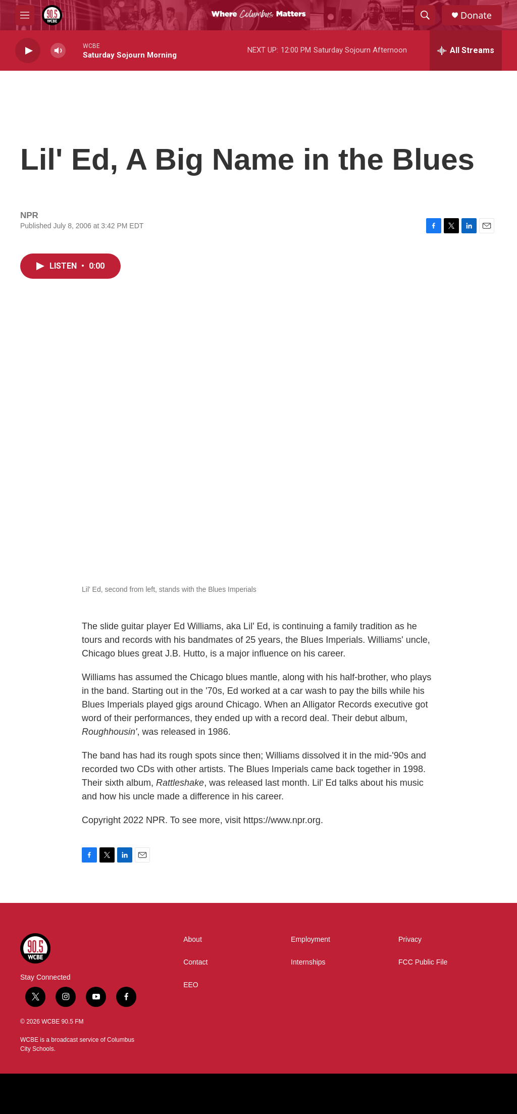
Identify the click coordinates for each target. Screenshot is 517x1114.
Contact (195, 962)
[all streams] (466, 50)
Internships (308, 962)
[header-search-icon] (425, 15)
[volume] (58, 50)
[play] (28, 51)
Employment (310, 939)
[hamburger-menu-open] (24, 15)
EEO (190, 985)
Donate (476, 15)
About (192, 939)
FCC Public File (422, 962)
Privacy (410, 939)
